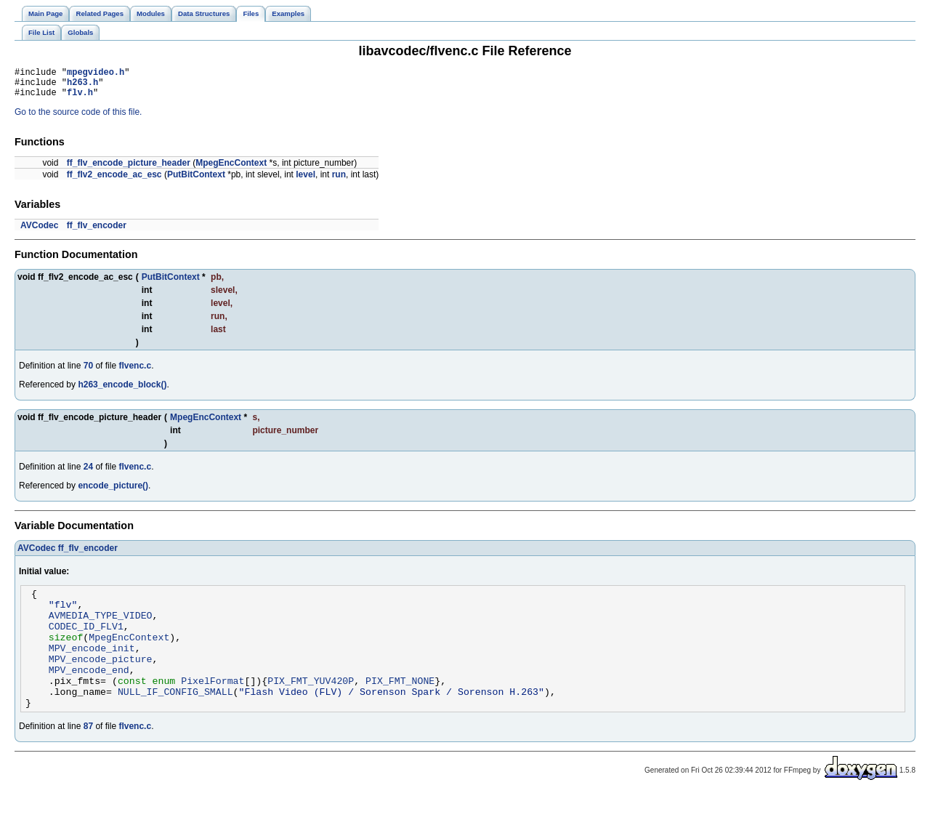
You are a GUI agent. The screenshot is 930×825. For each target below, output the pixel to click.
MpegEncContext (231, 169)
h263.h (82, 86)
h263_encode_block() (122, 391)
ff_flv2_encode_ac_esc (114, 181)
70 (88, 372)
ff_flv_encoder (96, 232)
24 (88, 473)
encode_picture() (113, 492)
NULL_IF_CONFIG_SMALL (175, 719)
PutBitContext (196, 181)
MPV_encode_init (92, 667)
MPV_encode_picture (101, 680)
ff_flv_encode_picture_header (128, 169)
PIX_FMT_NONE (399, 706)
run (339, 181)
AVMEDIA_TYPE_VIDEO (101, 628)
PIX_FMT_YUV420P (310, 706)
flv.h (80, 98)
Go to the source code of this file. (78, 118)
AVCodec (39, 232)
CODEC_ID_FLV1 (86, 641)
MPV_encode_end (89, 693)
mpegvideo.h (95, 74)
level (305, 181)
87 (88, 757)
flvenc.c (134, 372)
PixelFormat (212, 706)
